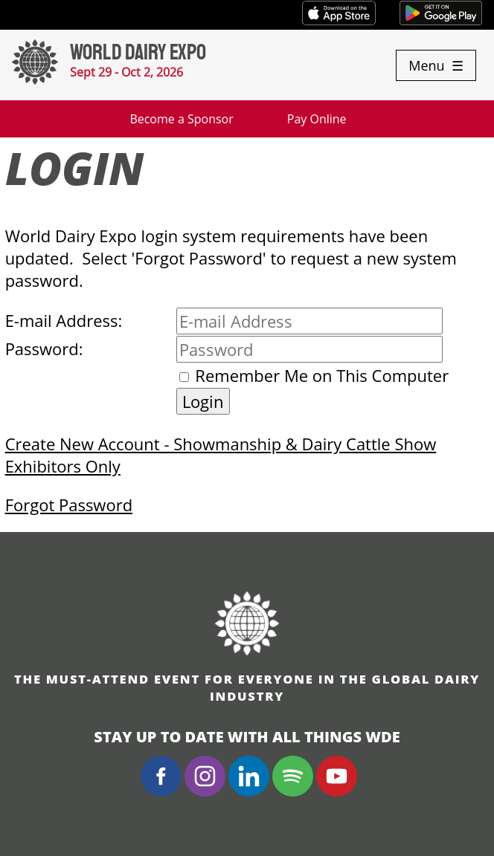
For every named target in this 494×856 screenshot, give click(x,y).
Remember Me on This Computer (322, 375)
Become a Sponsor (181, 119)
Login (203, 401)
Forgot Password (68, 504)
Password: (44, 348)
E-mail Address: (64, 320)
